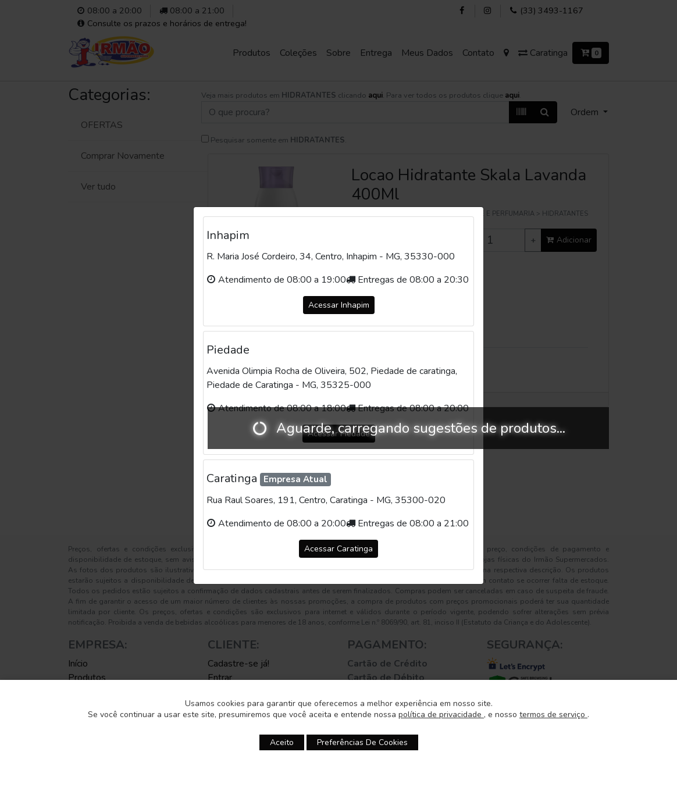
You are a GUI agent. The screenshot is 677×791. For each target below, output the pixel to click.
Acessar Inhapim (338, 305)
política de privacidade (441, 714)
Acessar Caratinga (338, 548)
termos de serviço (553, 714)
